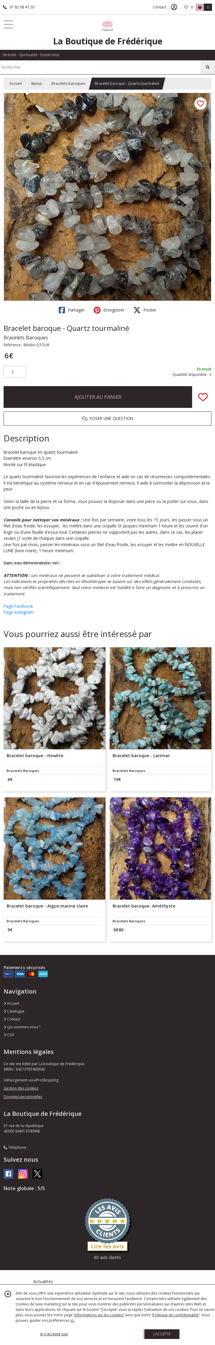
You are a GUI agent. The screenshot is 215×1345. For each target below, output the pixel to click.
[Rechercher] (208, 67)
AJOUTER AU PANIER (97, 397)
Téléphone (15, 1147)
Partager (72, 310)
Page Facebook (18, 606)
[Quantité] (15, 372)
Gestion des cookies (21, 1088)
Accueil (16, 83)
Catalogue (14, 1011)
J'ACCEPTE (162, 1334)
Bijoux (36, 83)
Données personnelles (23, 1096)
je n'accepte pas (54, 1334)
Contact (159, 7)
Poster (144, 310)
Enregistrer (109, 310)
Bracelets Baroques (26, 337)
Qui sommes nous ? (22, 1027)
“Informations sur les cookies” (98, 1315)
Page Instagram (19, 612)
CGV (9, 1034)
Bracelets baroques (68, 83)
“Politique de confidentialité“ (175, 1315)
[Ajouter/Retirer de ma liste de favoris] (203, 397)
